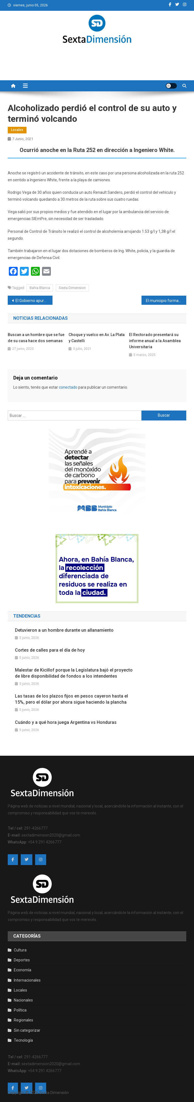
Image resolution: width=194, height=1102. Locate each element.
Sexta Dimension (72, 288)
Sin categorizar (27, 1030)
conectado (68, 387)
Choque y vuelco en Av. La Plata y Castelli (97, 337)
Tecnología (23, 1040)
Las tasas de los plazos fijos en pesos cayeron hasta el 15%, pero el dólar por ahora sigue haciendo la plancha (71, 699)
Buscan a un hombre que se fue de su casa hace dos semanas (36, 337)
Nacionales (23, 1000)
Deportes (22, 960)
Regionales (23, 1020)
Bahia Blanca (40, 288)
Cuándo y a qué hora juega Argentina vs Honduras (66, 722)
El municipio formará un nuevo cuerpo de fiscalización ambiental (166, 300)
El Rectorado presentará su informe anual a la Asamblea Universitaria (155, 340)
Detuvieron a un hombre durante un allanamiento (64, 630)
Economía (22, 970)
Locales (17, 130)
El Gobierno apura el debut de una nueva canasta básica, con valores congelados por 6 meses (33, 300)
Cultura (20, 950)
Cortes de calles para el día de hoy (50, 650)
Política (20, 1010)
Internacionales (27, 980)
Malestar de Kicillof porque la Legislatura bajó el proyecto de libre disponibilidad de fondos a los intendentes (74, 673)
